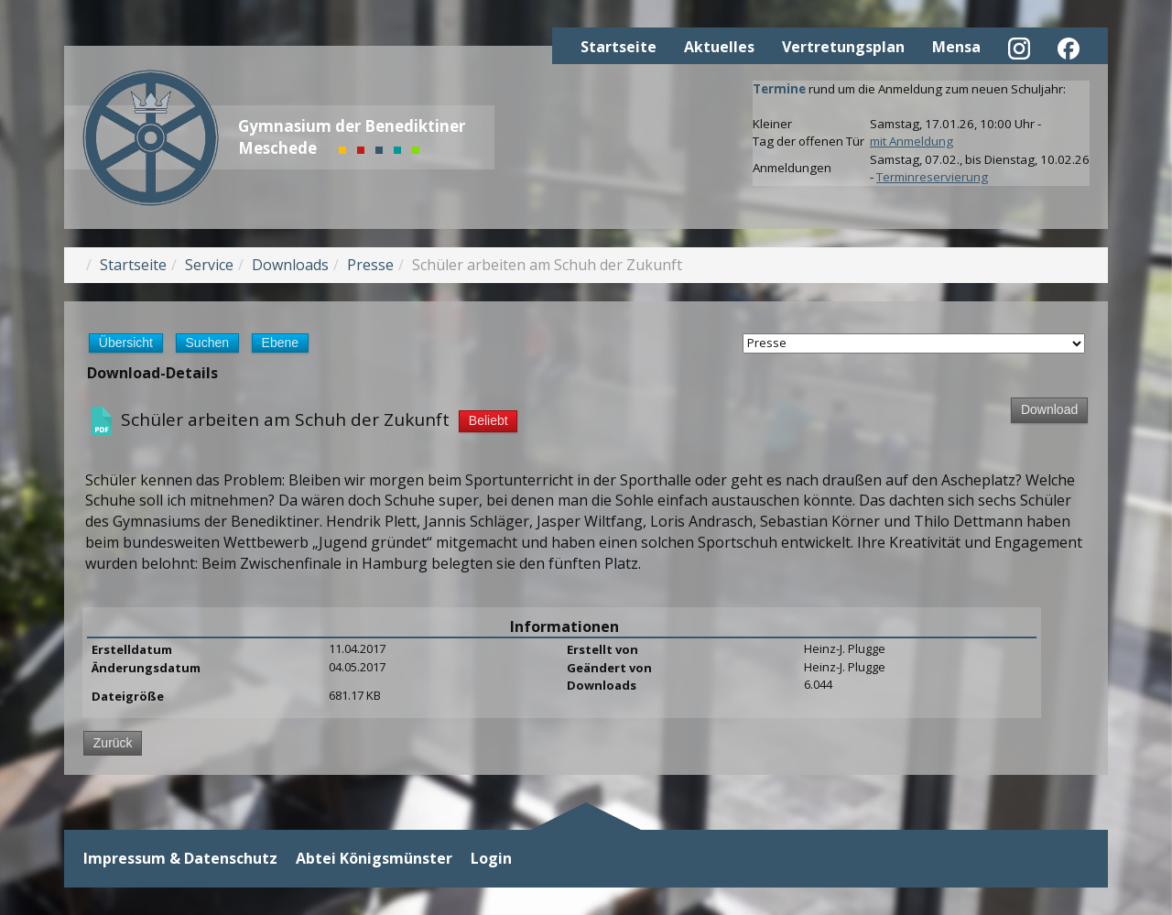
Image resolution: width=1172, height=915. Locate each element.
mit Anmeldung (911, 141)
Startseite (619, 47)
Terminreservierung (932, 177)
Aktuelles (719, 47)
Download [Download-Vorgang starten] (1049, 409)
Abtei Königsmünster (374, 858)
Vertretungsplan (843, 47)
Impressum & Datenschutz (180, 858)
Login (491, 858)
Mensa (956, 47)
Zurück (113, 742)
